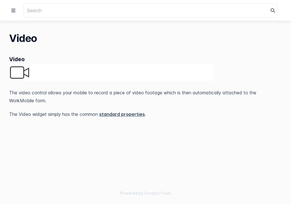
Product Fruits (158, 193)
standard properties (122, 114)
